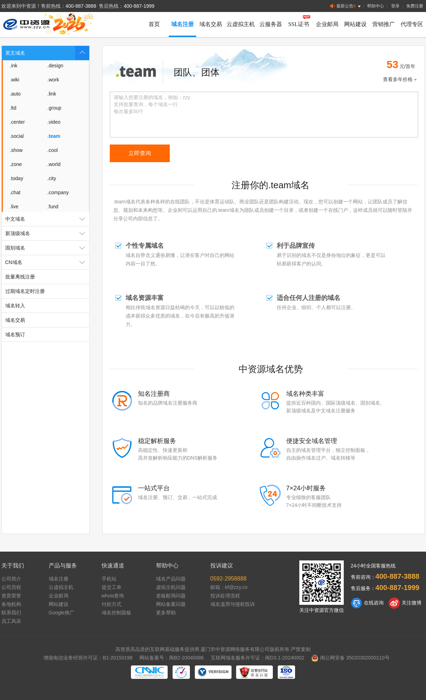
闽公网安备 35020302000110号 (350, 658)
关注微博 (405, 603)
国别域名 (47, 248)
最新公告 (346, 6)
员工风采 (11, 621)
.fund (52, 206)
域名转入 (15, 305)
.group (54, 108)
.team (53, 136)
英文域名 (47, 53)
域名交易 (210, 24)
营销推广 (383, 24)
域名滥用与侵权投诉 (232, 604)
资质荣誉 (11, 595)
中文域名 (47, 219)
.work (53, 79)
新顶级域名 (47, 233)
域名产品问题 (171, 579)
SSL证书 (299, 24)
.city (51, 178)
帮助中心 (375, 6)
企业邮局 (327, 24)
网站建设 (355, 24)
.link (51, 94)
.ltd (13, 108)
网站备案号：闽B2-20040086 (171, 658)
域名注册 (182, 24)
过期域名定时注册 (25, 291)
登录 (395, 6)
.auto (15, 94)
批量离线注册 (20, 277)
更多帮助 (166, 612)
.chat (15, 192)
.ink (14, 65)
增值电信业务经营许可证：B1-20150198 (87, 658)
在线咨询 (367, 603)
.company (58, 192)
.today (16, 178)
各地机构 (11, 604)
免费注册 (414, 6)
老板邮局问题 (171, 595)
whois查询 (113, 595)
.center (17, 122)
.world (53, 164)
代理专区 (412, 24)
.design (55, 65)
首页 (154, 24)
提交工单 (111, 587)
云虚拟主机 (241, 24)
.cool (52, 150)
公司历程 (11, 587)
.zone (16, 164)
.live (14, 206)
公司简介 (11, 579)
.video (53, 122)
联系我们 (11, 612)
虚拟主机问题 (171, 587)
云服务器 (270, 24)
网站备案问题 (171, 604)
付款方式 (111, 604)
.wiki (14, 79)
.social (17, 136)
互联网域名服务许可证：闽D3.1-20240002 (257, 658)
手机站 (109, 579)
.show (16, 150)
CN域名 (47, 262)
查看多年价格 (400, 79)
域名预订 (15, 334)
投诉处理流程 (225, 595)
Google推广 (61, 612)
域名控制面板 (116, 612)
